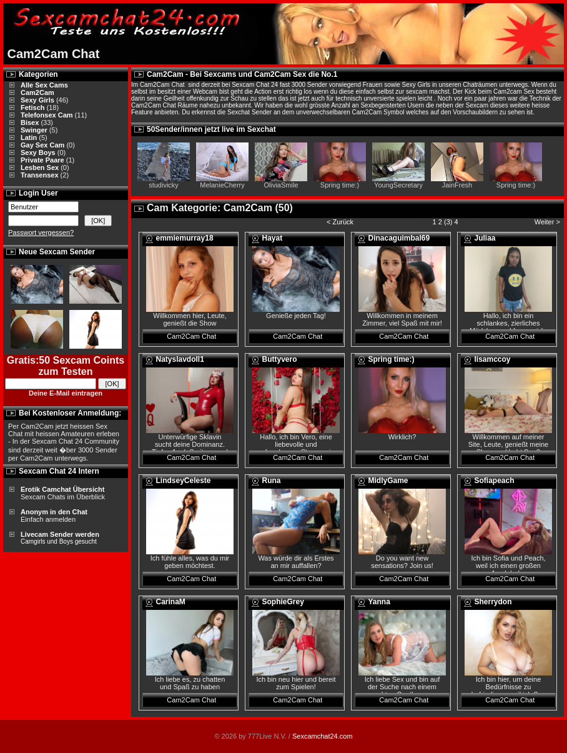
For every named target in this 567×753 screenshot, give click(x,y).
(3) (448, 222)
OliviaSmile (281, 185)
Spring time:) (339, 185)
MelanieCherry (222, 185)
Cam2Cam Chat (191, 336)
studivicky (164, 185)
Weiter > (548, 222)
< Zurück (340, 222)
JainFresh (457, 185)
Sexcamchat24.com (322, 736)
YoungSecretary (398, 185)
